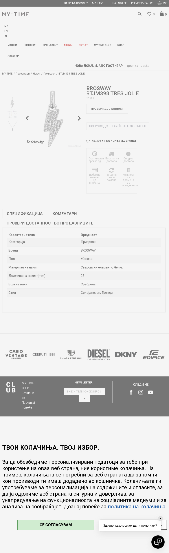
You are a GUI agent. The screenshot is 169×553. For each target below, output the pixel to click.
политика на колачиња (136, 507)
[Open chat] (158, 542)
